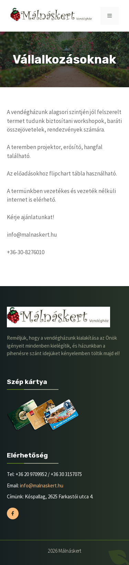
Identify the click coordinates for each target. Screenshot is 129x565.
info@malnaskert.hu (41, 485)
